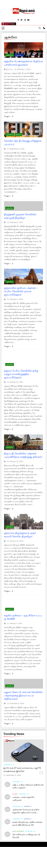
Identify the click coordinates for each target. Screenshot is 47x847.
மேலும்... (8, 116)
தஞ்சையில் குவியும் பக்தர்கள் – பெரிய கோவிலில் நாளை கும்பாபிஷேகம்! (21, 291)
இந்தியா (18, 135)
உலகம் (14, 794)
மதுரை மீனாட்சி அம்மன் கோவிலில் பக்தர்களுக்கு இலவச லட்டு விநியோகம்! (23, 695)
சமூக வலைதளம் (18, 831)
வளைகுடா (19, 55)
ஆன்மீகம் (9, 55)
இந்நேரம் (10, 69)
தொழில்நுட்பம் (8, 764)
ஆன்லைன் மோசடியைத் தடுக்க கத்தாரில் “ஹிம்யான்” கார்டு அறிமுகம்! (25, 812)
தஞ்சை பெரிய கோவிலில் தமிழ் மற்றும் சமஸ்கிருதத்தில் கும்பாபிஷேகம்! (21, 374)
